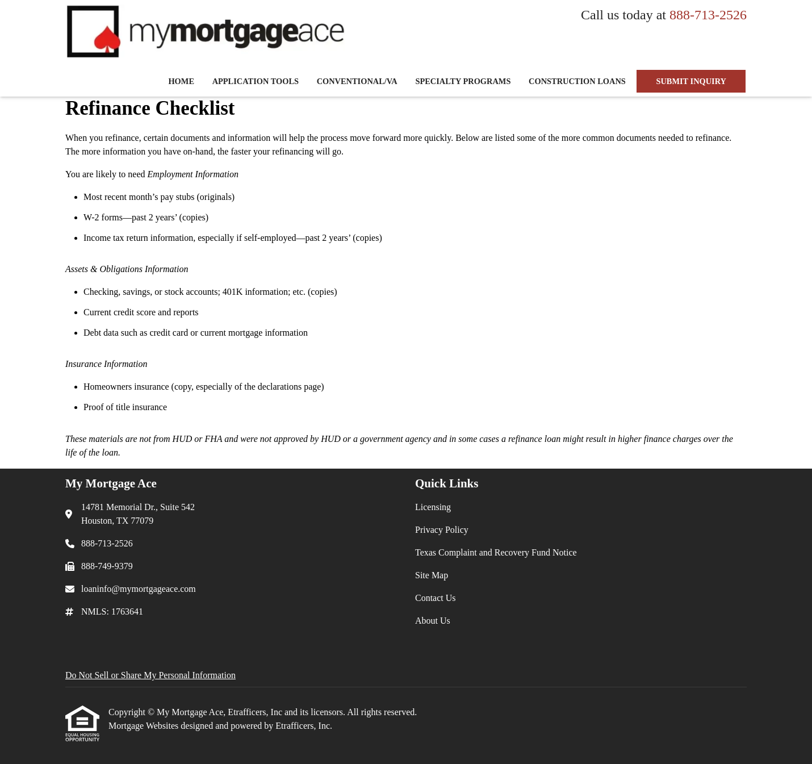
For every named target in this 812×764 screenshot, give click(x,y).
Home (181, 81)
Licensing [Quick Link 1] (433, 507)
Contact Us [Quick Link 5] (435, 598)
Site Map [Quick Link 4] (431, 575)
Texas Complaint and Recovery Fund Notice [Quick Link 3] (496, 552)
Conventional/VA (357, 81)
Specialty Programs (462, 81)
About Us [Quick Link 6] (432, 620)
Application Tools (255, 81)
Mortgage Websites (144, 725)
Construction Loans (577, 81)
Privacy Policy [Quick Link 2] (441, 530)
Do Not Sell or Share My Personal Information (150, 675)
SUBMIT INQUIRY (691, 81)
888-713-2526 (708, 14)
